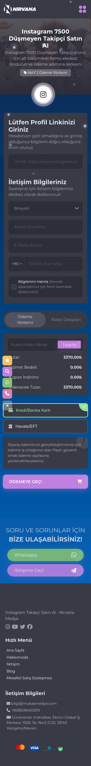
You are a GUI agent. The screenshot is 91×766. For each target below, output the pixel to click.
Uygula (69, 344)
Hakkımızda (17, 657)
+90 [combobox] (17, 263)
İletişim (13, 664)
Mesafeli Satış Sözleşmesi (29, 678)
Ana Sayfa (15, 650)
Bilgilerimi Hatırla (45, 286)
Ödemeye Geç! (45, 482)
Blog (11, 671)
